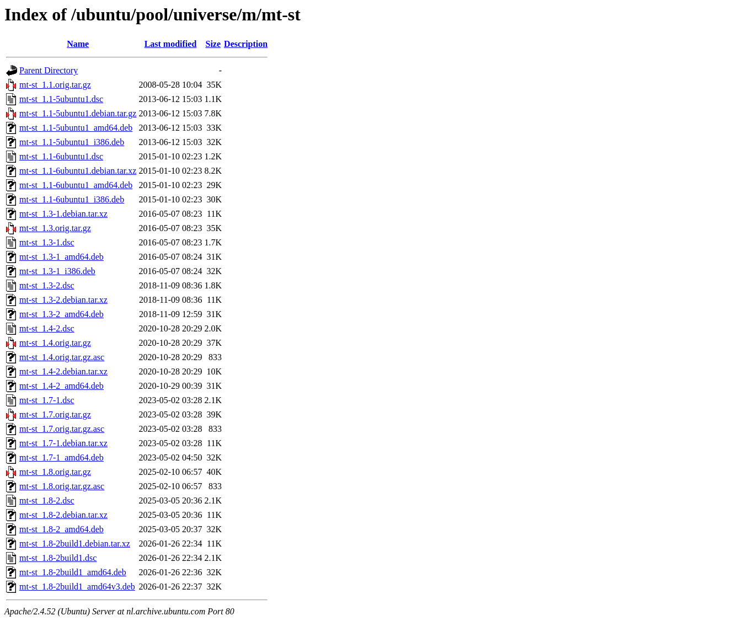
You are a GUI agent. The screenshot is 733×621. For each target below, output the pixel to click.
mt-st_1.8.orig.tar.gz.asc (61, 486)
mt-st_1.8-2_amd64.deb (61, 529)
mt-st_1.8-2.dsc (46, 500)
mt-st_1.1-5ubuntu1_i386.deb (71, 142)
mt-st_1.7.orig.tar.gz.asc (61, 428)
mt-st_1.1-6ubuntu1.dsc (61, 156)
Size (213, 44)
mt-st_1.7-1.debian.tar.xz (63, 443)
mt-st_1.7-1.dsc (46, 400)
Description (245, 44)
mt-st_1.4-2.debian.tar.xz (63, 371)
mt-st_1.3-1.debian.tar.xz (63, 213)
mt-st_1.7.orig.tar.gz (55, 414)
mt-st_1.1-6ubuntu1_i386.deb (71, 199)
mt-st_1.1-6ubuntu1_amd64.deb (75, 185)
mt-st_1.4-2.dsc (46, 328)
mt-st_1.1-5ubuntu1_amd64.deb (75, 127)
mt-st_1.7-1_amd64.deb (61, 457)
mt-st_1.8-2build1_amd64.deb (72, 572)
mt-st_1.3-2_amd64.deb (61, 314)
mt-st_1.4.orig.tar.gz (55, 342)
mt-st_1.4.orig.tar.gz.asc (61, 357)
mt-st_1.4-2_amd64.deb (61, 385)
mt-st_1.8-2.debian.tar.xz (63, 515)
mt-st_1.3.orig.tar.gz (55, 228)
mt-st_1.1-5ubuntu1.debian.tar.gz (77, 113)
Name (78, 44)
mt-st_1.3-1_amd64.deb (61, 256)
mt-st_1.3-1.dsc (46, 242)
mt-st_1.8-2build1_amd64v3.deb (77, 586)
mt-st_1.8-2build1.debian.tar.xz (74, 543)
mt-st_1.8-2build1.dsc (58, 558)
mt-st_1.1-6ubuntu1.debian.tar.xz (77, 170)
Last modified (171, 44)
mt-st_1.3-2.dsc (46, 285)
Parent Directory (48, 70)
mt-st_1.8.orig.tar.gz (55, 472)
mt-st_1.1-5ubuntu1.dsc (61, 99)
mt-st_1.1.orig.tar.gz (55, 84)
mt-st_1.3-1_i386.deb (57, 271)
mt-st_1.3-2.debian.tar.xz (63, 299)
